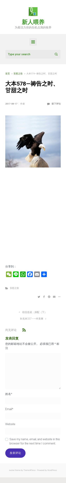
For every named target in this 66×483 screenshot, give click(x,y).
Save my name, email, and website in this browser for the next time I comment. (35, 441)
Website (10, 424)
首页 (7, 73)
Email (9, 409)
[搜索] (33, 54)
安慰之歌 (18, 73)
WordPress (52, 470)
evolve (11, 470)
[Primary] (33, 42)
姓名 (8, 394)
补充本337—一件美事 (31, 318)
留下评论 (56, 103)
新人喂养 (33, 22)
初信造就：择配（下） (34, 312)
